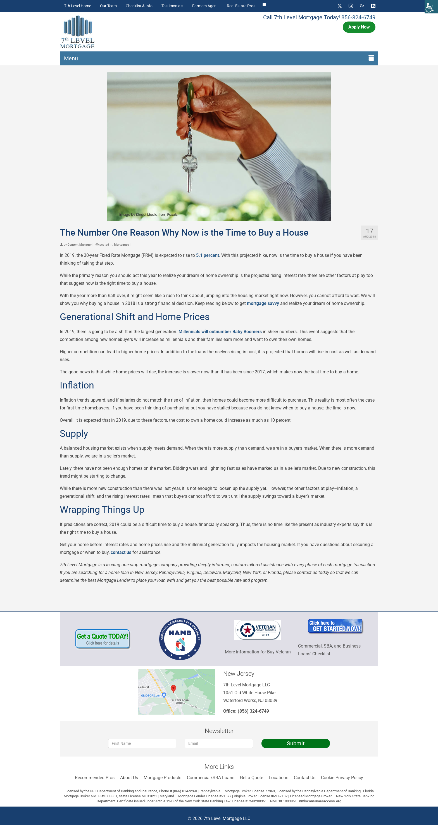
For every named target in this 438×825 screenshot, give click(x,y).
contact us (121, 552)
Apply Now (359, 27)
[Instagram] (351, 6)
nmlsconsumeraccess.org (320, 801)
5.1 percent (207, 255)
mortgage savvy (263, 303)
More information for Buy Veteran (258, 637)
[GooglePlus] (362, 6)
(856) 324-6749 (253, 711)
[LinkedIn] (373, 6)
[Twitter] (340, 6)
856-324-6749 (358, 17)
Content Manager (80, 244)
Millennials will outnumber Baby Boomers (220, 331)
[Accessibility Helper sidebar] (431, 6)
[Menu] (219, 58)
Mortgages (121, 244)
